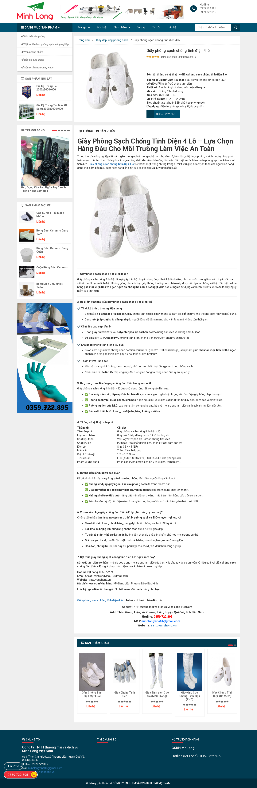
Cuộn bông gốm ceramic (52, 267)
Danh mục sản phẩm (40, 27)
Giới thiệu (102, 27)
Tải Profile (15, 766)
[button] (54, 130)
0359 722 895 (166, 114)
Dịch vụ (141, 27)
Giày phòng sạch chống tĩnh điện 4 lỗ (100, 600)
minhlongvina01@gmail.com (161, 621)
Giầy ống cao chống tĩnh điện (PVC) (189, 696)
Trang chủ (84, 27)
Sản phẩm (120, 27)
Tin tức (156, 27)
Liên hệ (172, 27)
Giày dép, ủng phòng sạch (112, 40)
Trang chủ (83, 40)
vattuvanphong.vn (164, 625)
